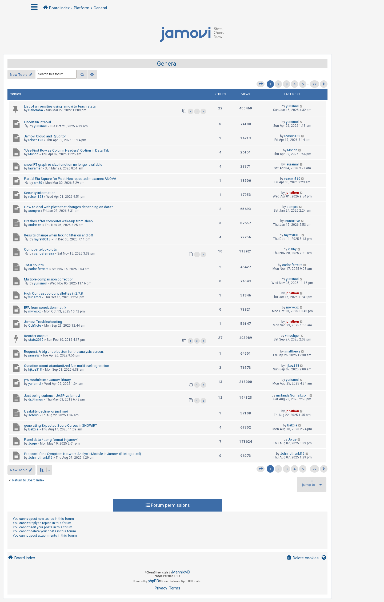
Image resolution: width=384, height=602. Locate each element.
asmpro (34, 211)
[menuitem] (302, 558)
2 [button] (278, 84)
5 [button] (303, 84)
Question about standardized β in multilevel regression (66, 366)
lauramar (35, 168)
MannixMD (181, 572)
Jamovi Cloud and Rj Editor (45, 136)
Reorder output (36, 336)
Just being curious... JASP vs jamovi (52, 396)
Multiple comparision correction (49, 279)
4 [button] (294, 84)
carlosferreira (44, 253)
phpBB (153, 581)
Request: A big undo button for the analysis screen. (64, 352)
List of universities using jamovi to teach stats (60, 106)
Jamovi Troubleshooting (43, 322)
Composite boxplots (40, 249)
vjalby (292, 249)
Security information (39, 193)
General (167, 63)
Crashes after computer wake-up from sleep (58, 221)
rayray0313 (42, 239)
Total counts (34, 265)
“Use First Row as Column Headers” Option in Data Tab (66, 150)
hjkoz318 (35, 369)
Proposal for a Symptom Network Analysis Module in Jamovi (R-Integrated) (82, 454)
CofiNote (34, 325)
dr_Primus (35, 399)
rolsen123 (35, 140)
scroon (33, 415)
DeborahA (35, 110)
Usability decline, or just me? (46, 411)
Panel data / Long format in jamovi (51, 440)
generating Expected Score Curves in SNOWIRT (60, 425)
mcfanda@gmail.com (292, 395)
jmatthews (292, 351)
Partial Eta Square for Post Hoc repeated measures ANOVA (70, 179)
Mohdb (33, 154)
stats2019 (35, 340)
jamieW (33, 355)
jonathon (292, 193)
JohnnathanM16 (40, 458)
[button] (261, 84)
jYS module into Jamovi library (47, 380)
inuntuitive (292, 221)
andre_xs (35, 225)
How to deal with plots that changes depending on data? (68, 207)
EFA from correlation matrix (45, 308)
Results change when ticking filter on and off (58, 235)
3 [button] (286, 84)
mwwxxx (34, 311)
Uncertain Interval (37, 122)
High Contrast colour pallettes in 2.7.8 (53, 293)
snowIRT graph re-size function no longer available (63, 165)
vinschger (292, 336)
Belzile (33, 429)
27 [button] (315, 84)
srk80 (38, 183)
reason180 (292, 136)
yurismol (292, 106)
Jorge (32, 443)
